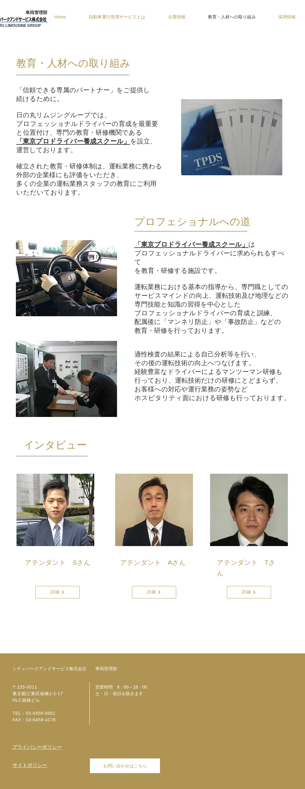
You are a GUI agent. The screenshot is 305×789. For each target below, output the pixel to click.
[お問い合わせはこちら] (125, 765)
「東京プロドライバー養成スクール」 (73, 141)
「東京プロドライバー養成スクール (188, 244)
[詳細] (57, 592)
